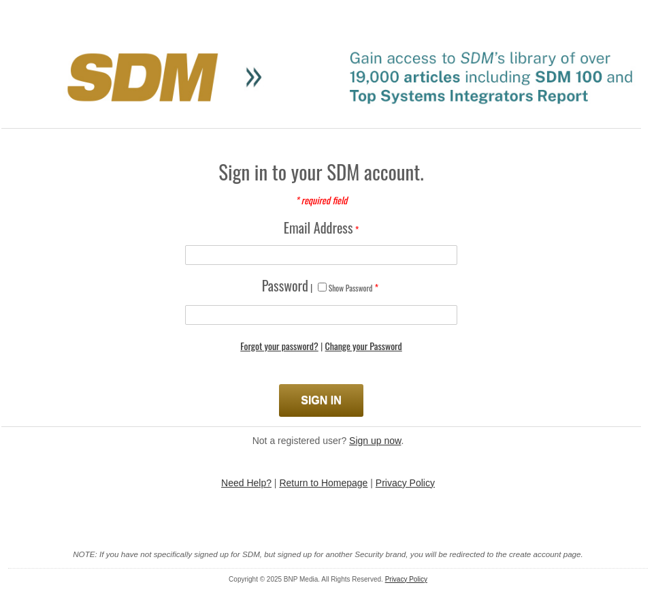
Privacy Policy (405, 482)
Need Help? (246, 482)
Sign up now (375, 440)
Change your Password (363, 345)
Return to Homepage (323, 482)
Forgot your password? (279, 345)
